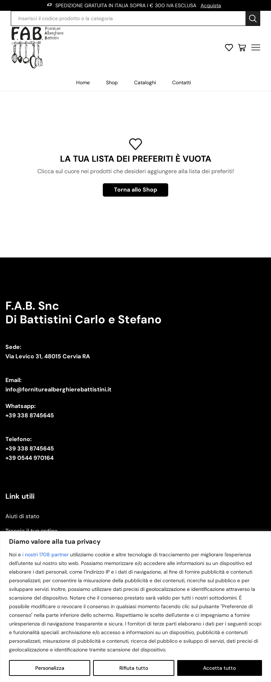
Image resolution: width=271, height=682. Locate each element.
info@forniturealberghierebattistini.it (58, 389)
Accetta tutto (219, 668)
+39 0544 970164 (29, 458)
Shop (112, 82)
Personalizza (49, 668)
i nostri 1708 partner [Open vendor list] (45, 554)
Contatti (181, 82)
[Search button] (252, 18)
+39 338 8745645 (29, 415)
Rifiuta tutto (133, 668)
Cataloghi (145, 82)
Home (83, 82)
